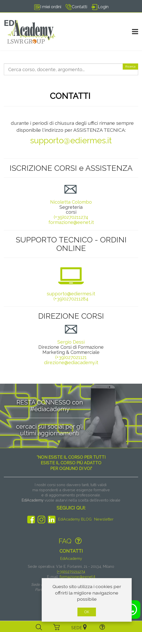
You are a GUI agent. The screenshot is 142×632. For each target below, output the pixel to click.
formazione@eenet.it (71, 222)
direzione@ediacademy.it (71, 362)
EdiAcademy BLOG (75, 519)
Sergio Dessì (71, 334)
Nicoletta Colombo (71, 202)
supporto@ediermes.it (71, 140)
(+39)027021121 (71, 357)
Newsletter (103, 519)
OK (86, 612)
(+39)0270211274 (71, 217)
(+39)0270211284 (71, 298)
